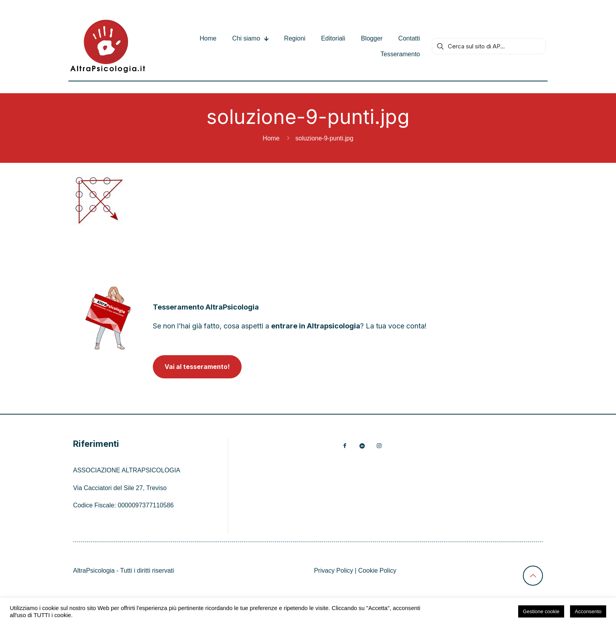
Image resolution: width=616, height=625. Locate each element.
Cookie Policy (377, 570)
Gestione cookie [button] (541, 611)
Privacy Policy (333, 570)
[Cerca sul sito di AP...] (489, 46)
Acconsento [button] (588, 611)
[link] (108, 318)
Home (271, 138)
